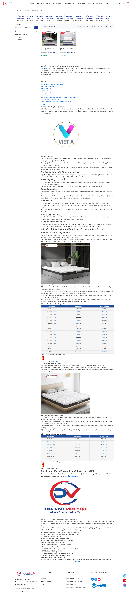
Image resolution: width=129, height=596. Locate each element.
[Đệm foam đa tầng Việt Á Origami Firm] (49, 38)
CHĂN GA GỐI (56, 3)
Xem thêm (77, 561)
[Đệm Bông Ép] (40, 18)
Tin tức (42, 584)
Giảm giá (20, 39)
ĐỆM (48, 3)
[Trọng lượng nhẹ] (46, 88)
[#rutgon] (43, 104)
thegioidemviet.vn (25, 591)
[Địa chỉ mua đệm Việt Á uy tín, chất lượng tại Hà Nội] (56, 101)
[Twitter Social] (95, 579)
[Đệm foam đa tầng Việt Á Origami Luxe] (68, 38)
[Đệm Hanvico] (99, 18)
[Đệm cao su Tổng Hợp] (109, 18)
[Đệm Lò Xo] (30, 18)
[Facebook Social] (92, 579)
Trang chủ (31, 3)
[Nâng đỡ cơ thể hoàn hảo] (48, 95)
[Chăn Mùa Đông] (69, 18)
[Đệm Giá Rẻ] (20, 18)
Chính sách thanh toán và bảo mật (75, 587)
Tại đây (57, 468)
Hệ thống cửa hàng (45, 581)
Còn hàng (20, 37)
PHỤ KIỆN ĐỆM (98, 3)
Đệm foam (83, 175)
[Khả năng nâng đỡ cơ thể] (48, 86)
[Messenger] (125, 585)
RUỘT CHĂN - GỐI (69, 3)
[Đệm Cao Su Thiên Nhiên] (49, 18)
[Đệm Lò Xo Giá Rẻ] (89, 18)
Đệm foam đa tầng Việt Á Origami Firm (47, 49)
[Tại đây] (57, 361)
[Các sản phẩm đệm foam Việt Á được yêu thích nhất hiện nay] (59, 97)
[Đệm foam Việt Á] (46, 68)
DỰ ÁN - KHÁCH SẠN (84, 3)
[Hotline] (125, 580)
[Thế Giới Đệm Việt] (71, 476)
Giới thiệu (43, 578)
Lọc (36, 27)
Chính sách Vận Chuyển (72, 578)
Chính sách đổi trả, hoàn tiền (74, 581)
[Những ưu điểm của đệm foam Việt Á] (52, 84)
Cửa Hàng (107, 3)
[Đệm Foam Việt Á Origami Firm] (50, 99)
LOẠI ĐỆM (40, 3)
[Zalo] (125, 576)
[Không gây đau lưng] (47, 93)
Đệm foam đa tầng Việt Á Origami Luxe (66, 49)
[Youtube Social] (99, 579)
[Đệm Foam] (59, 18)
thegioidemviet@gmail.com (26, 588)
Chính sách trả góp (71, 584)
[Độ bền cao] (44, 91)
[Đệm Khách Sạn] (79, 18)
